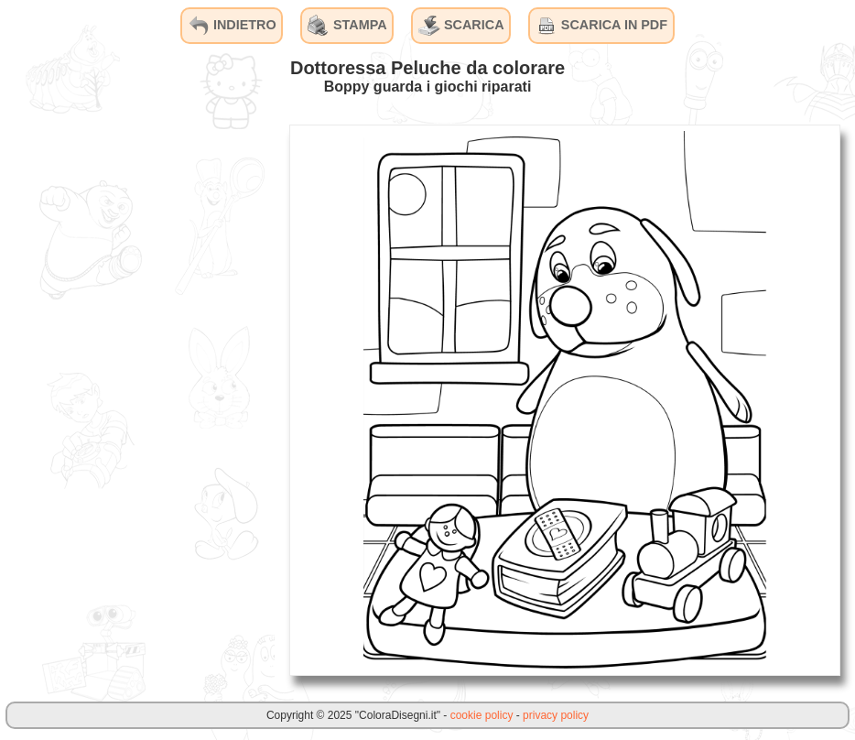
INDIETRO (232, 26)
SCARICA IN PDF (601, 26)
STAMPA (347, 26)
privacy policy (556, 715)
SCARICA (461, 26)
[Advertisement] (137, 399)
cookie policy (482, 715)
